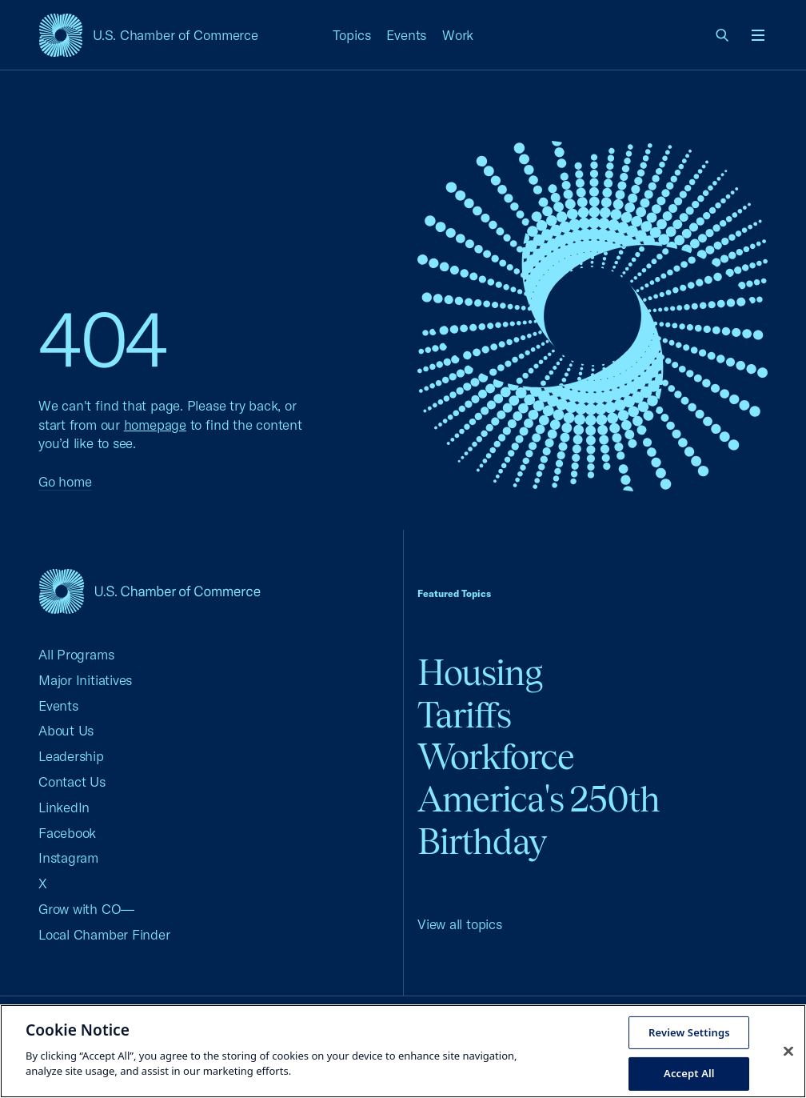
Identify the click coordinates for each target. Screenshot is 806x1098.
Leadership (71, 755)
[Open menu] (758, 35)
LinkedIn (64, 807)
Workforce (495, 756)
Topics (352, 34)
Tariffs (464, 715)
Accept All (689, 1073)
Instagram (68, 857)
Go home (64, 481)
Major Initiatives (85, 679)
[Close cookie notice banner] (788, 1050)
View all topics (459, 924)
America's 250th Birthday (538, 820)
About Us (66, 730)
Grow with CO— (86, 908)
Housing (479, 672)
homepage (155, 424)
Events (406, 34)
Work (457, 34)
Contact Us (72, 781)
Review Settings (689, 1031)
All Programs (76, 654)
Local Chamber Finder (104, 934)
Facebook (67, 832)
